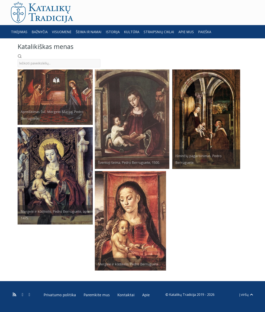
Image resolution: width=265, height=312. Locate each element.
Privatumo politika (60, 294)
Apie (146, 294)
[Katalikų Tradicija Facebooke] (23, 294)
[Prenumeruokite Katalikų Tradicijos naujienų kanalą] (15, 294)
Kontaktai (126, 294)
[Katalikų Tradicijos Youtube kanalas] (29, 294)
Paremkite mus (97, 294)
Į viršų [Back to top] (246, 294)
